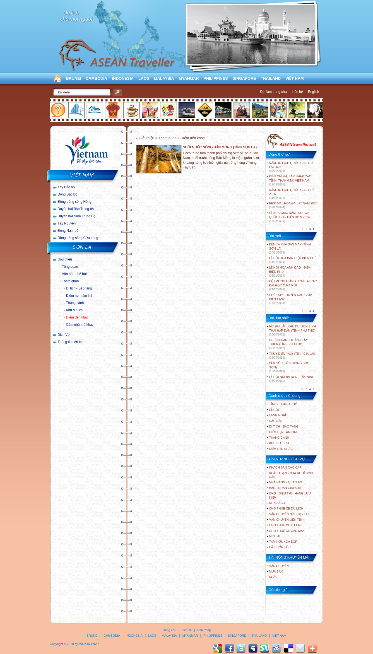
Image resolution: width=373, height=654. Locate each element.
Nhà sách (277, 503)
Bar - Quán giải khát (286, 487)
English (313, 92)
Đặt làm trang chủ (273, 92)
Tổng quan (70, 267)
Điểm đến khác (77, 317)
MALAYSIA (164, 78)
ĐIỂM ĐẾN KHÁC (281, 448)
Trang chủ (169, 630)
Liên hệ (297, 92)
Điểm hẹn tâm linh (79, 296)
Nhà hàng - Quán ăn (285, 482)
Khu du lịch (74, 310)
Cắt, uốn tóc (280, 547)
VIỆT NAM (294, 78)
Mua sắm (276, 571)
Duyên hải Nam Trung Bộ (76, 216)
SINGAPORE (244, 78)
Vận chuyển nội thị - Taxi (290, 514)
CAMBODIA (96, 78)
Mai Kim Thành (89, 644)
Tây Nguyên (67, 223)
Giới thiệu (65, 259)
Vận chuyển (279, 566)
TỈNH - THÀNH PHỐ (283, 404)
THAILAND (271, 78)
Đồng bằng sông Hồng (75, 202)
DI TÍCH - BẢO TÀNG (284, 426)
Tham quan (70, 281)
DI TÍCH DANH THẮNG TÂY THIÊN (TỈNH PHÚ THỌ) (288, 344)
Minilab (275, 536)
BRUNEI (73, 78)
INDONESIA (123, 78)
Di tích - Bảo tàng (79, 288)
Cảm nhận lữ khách (80, 325)
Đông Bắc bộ (67, 194)
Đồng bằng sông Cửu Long (78, 238)
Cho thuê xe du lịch (286, 508)
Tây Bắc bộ (66, 187)
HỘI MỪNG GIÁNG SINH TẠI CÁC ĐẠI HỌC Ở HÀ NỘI (293, 285)
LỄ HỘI (274, 409)
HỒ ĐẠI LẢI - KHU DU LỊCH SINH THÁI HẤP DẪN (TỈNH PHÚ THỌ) (292, 330)
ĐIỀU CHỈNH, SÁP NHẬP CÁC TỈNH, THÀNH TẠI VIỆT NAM (290, 180)
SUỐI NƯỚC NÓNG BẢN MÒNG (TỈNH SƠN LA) (220, 147)
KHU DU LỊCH (279, 443)
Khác (273, 576)
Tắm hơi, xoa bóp (283, 541)
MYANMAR (189, 78)
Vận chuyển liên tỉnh (287, 519)
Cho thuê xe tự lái (285, 525)
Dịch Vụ (64, 335)
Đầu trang (204, 630)
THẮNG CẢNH (279, 437)
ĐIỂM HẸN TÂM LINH (284, 432)
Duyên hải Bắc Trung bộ (76, 209)
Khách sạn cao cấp (285, 467)
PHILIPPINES (216, 78)
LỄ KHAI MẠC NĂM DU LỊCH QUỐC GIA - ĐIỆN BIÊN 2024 (289, 217)
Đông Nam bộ (68, 231)
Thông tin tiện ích (70, 342)
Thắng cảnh (75, 303)
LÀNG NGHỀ (278, 415)
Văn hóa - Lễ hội (74, 274)
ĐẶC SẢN (276, 421)
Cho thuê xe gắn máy (287, 530)
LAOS (143, 78)
